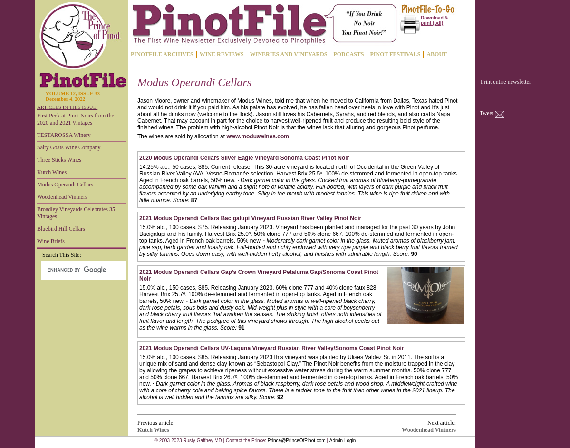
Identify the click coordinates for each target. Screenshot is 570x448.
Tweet (486, 113)
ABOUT (436, 54)
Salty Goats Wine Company (69, 147)
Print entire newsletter (506, 81)
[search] (80, 269)
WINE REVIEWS (222, 54)
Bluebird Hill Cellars (61, 228)
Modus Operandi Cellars (65, 184)
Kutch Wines (52, 172)
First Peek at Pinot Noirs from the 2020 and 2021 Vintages (75, 119)
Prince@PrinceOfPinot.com (297, 440)
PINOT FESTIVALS (395, 54)
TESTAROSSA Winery (64, 135)
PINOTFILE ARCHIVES (162, 54)
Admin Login (342, 440)
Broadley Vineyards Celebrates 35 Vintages (76, 213)
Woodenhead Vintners (62, 197)
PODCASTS (348, 54)
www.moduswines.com (257, 136)
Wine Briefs (51, 241)
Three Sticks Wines (59, 159)
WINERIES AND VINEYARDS (289, 54)
